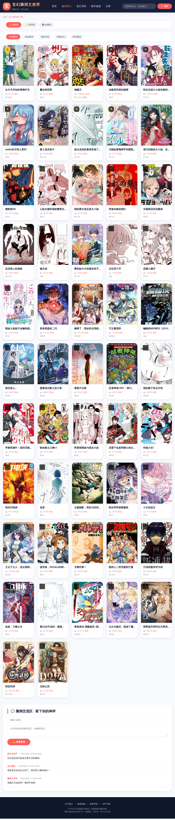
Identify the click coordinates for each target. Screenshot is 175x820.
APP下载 (106, 805)
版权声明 (94, 805)
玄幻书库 (81, 6)
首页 (54, 6)
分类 (108, 6)
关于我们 (69, 805)
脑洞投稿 (81, 805)
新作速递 (96, 6)
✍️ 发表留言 (18, 743)
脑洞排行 (66, 6)
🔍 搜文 (164, 6)
